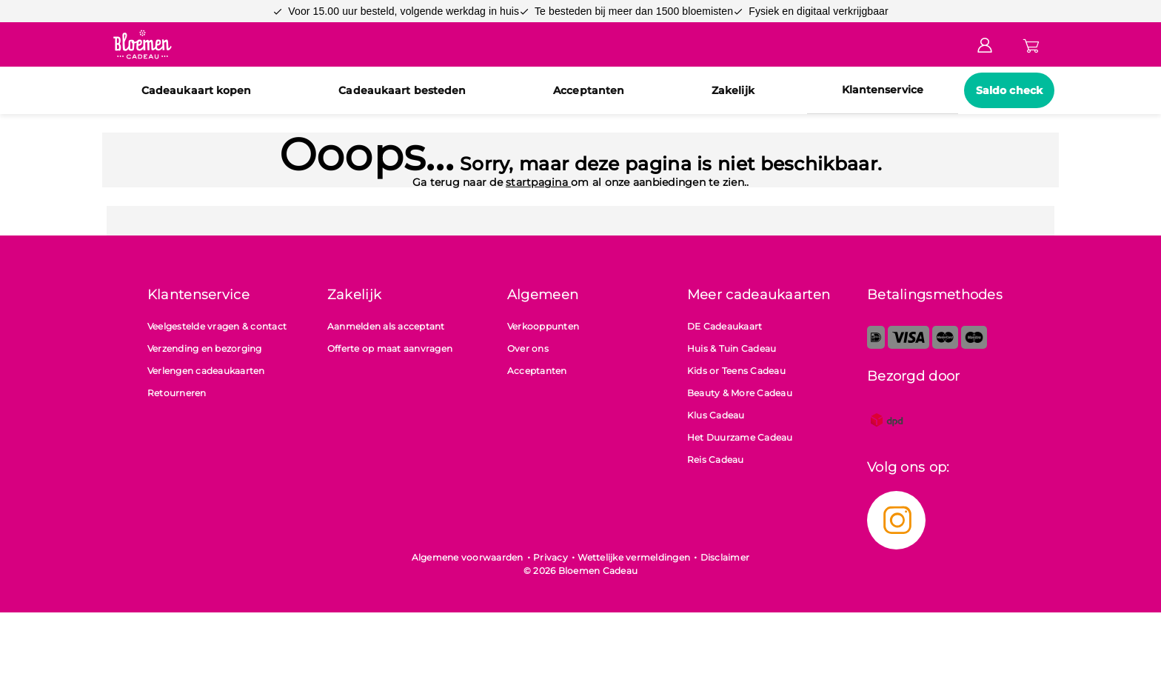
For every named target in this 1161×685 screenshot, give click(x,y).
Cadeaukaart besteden (402, 90)
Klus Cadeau (716, 415)
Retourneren (177, 392)
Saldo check (1009, 90)
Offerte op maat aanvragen (389, 348)
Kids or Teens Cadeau (736, 370)
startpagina (538, 182)
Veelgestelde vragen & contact (217, 326)
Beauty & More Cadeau (739, 392)
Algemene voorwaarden (467, 557)
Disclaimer (725, 557)
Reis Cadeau (715, 459)
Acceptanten (588, 90)
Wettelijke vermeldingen (634, 557)
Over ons (528, 348)
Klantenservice (882, 89)
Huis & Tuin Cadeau (732, 348)
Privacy (550, 557)
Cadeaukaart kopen (196, 90)
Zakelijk (733, 90)
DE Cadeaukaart (725, 326)
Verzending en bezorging (204, 348)
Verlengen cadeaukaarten (206, 370)
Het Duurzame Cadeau (740, 437)
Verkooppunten (543, 326)
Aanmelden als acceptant (386, 326)
